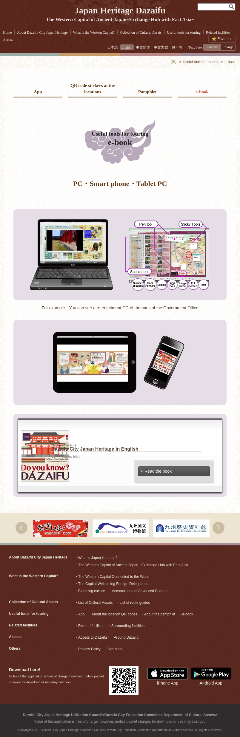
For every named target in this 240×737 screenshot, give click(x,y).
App (38, 91)
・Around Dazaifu (124, 637)
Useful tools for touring (184, 32)
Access (8, 40)
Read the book (156, 471)
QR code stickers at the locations (92, 88)
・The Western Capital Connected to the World (112, 577)
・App (79, 614)
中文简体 (143, 47)
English (127, 47)
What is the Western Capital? (94, 32)
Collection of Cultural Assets (140, 32)
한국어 (177, 47)
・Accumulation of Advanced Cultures (138, 591)
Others (15, 648)
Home (7, 32)
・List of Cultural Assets (94, 603)
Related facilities (218, 32)
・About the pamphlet (158, 614)
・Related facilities (89, 626)
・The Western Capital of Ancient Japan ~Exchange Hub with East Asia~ (132, 565)
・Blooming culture (90, 591)
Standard (211, 47)
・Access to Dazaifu (91, 637)
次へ (21, 528)
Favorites (225, 39)
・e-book (186, 614)
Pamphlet (147, 91)
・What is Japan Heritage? (96, 558)
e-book (202, 91)
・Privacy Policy (88, 649)
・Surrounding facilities (126, 626)
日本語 (112, 47)
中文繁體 (161, 47)
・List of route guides (133, 603)
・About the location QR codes (112, 614)
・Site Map (112, 649)
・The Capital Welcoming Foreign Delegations (111, 584)
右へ (218, 528)
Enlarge (227, 47)
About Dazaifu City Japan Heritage (42, 32)
